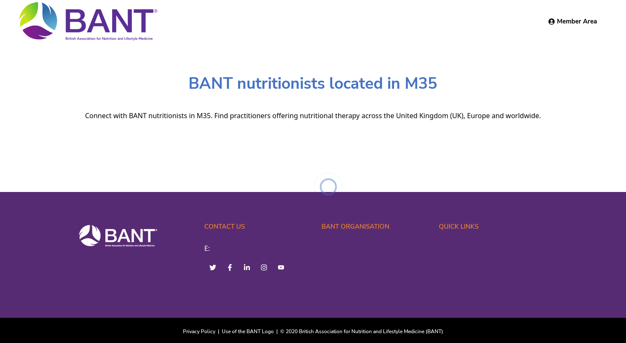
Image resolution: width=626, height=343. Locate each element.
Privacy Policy (199, 331)
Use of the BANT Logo (248, 331)
